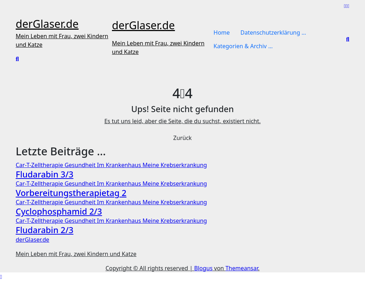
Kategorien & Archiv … (243, 46)
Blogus (203, 268)
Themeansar (241, 268)
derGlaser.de (47, 23)
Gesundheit (81, 165)
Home (222, 32)
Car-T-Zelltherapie (40, 165)
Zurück (182, 138)
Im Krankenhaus (120, 165)
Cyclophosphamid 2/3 (59, 211)
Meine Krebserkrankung (175, 165)
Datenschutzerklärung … (273, 32)
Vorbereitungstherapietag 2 (71, 193)
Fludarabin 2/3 (44, 230)
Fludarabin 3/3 (44, 174)
